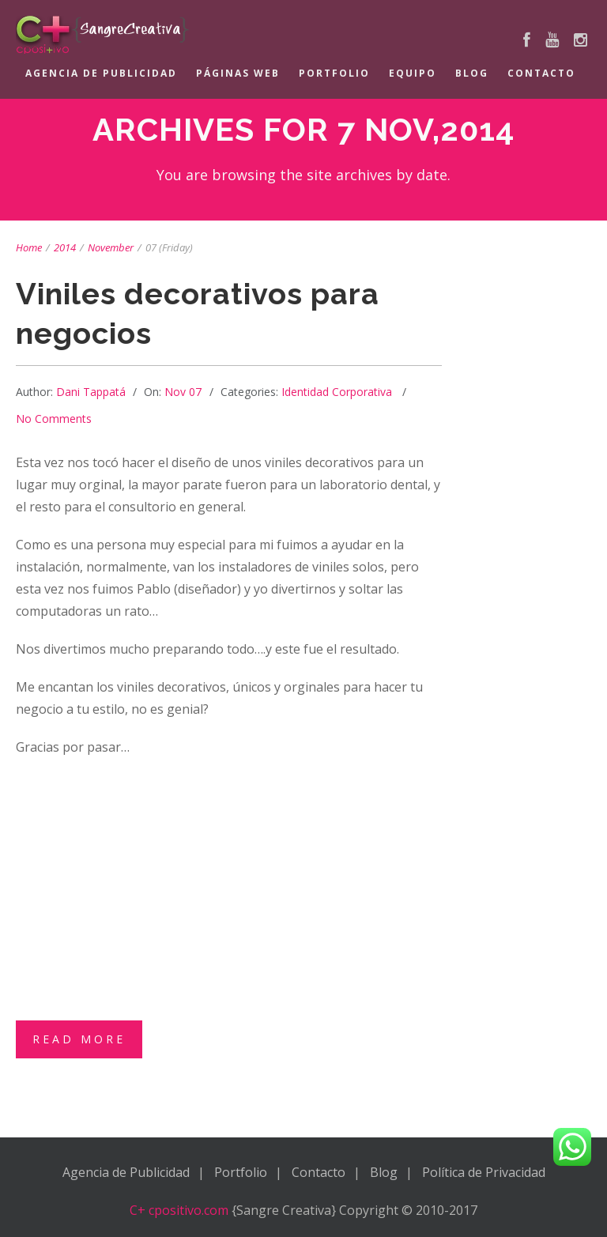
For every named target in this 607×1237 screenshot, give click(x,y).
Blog (471, 73)
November (111, 247)
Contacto (541, 73)
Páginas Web (238, 73)
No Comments (54, 418)
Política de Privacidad (483, 1172)
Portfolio (334, 73)
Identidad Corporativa (336, 391)
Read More (79, 1039)
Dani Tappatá (91, 391)
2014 (65, 247)
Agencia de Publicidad (101, 73)
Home (29, 247)
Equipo (412, 73)
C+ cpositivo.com (179, 1210)
